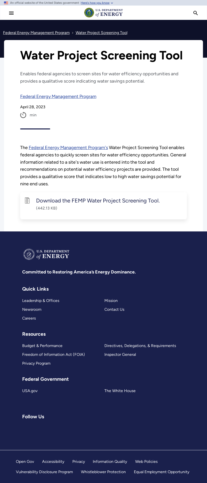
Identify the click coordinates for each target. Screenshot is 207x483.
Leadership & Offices (40, 300)
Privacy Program (36, 363)
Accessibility (53, 461)
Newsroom (31, 309)
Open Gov (25, 461)
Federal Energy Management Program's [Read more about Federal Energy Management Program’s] (68, 147)
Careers (29, 318)
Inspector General (120, 354)
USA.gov (30, 390)
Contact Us (114, 309)
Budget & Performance (42, 345)
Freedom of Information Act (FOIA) (53, 354)
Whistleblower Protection (103, 471)
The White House (120, 390)
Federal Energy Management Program (58, 96)
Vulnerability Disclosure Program (44, 471)
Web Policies (146, 461)
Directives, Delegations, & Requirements (140, 345)
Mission (111, 300)
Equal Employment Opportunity (161, 471)
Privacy (78, 461)
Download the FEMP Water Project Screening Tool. (98, 200)
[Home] (103, 17)
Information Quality (110, 461)
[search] (196, 13)
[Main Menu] (11, 13)
